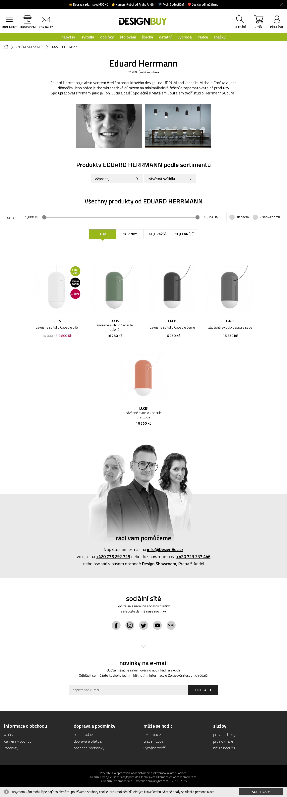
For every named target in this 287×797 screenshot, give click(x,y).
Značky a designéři (29, 47)
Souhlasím (261, 791)
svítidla (87, 37)
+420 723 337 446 (193, 556)
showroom (28, 27)
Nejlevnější (184, 234)
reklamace (152, 734)
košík (258, 22)
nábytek (68, 37)
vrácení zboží (154, 741)
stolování (128, 37)
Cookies (182, 773)
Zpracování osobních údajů (188, 675)
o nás (8, 734)
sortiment (9, 27)
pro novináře (223, 741)
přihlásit (277, 27)
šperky (147, 37)
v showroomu (270, 217)
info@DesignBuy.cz (165, 549)
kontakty (46, 27)
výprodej (185, 37)
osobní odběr (84, 734)
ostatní (165, 37)
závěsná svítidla (161, 179)
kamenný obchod (17, 741)
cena (10, 217)
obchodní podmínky (89, 748)
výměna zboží (154, 748)
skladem (242, 217)
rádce (203, 37)
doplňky (107, 37)
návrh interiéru (224, 748)
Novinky (130, 234)
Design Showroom (159, 563)
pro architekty (224, 734)
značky (220, 37)
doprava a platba (88, 741)
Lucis (115, 93)
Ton (107, 93)
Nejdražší (157, 234)
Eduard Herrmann (64, 47)
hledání (240, 27)
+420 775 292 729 (113, 556)
